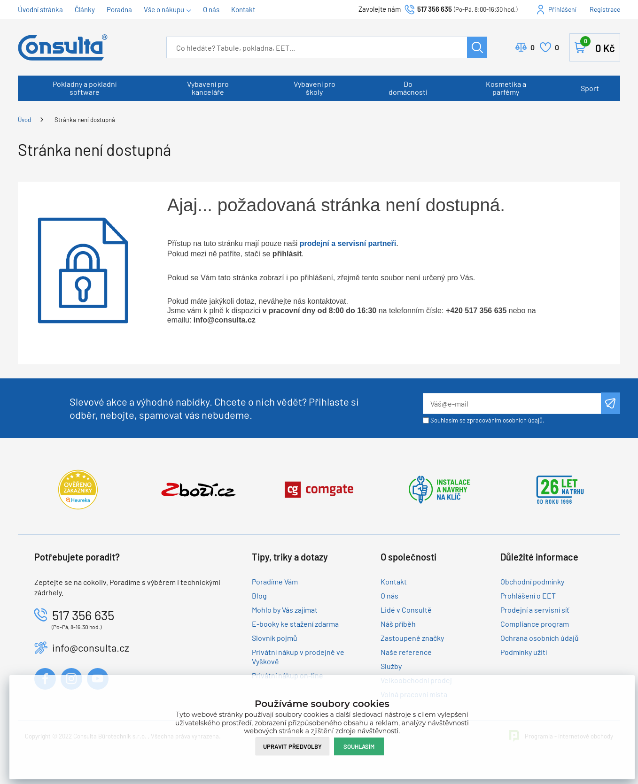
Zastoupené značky (412, 637)
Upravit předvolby (292, 746)
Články (85, 9)
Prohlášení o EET (528, 595)
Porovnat (532, 47)
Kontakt (243, 9)
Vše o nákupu (164, 9)
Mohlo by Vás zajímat (285, 609)
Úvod (24, 119)
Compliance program (534, 623)
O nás (211, 9)
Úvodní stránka (40, 9)
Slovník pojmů (274, 637)
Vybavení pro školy (314, 87)
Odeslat (610, 403)
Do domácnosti (408, 87)
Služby (391, 665)
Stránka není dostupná (84, 119)
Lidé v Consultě (406, 609)
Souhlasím (358, 746)
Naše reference (406, 651)
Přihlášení (562, 9)
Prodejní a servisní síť (534, 609)
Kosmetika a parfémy (506, 87)
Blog (259, 595)
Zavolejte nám (380, 9)
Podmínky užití (523, 651)
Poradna (119, 9)
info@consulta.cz (90, 647)
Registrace (605, 9)
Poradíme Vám (275, 581)
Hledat (477, 47)
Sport (590, 88)
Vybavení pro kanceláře (208, 87)
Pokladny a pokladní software (85, 87)
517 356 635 (434, 9)
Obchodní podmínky (532, 581)
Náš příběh (398, 623)
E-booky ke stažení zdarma (295, 623)
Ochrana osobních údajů (539, 637)
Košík (597, 45)
